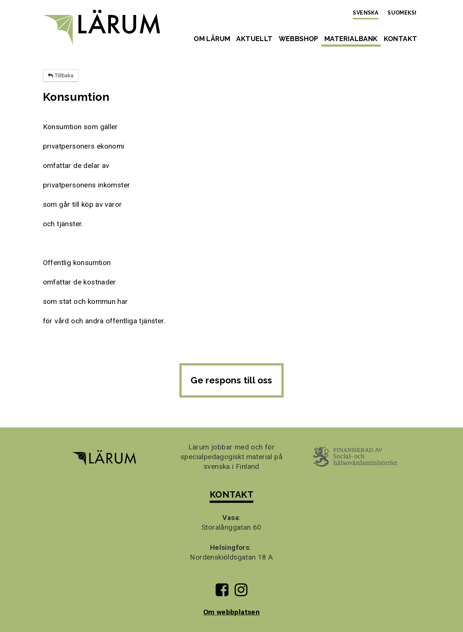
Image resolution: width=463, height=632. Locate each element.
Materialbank (351, 39)
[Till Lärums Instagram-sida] (241, 592)
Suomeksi (402, 13)
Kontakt (400, 39)
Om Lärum (212, 39)
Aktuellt (254, 39)
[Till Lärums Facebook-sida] (222, 592)
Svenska (365, 13)
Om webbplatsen (231, 612)
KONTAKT (231, 494)
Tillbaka (61, 75)
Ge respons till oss (231, 380)
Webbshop (298, 39)
